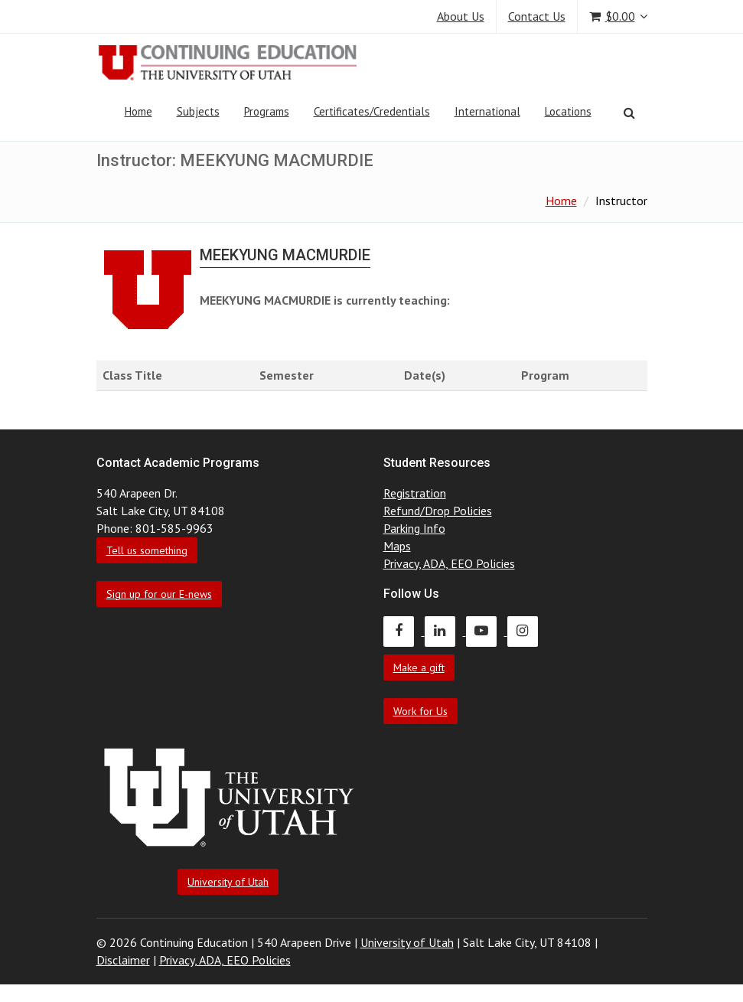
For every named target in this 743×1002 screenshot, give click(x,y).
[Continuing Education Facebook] (404, 630)
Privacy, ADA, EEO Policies (449, 563)
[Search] (629, 112)
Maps (397, 545)
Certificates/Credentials (372, 111)
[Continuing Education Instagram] (526, 630)
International (487, 111)
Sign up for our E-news (159, 594)
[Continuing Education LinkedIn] (445, 630)
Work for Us (420, 711)
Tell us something (146, 550)
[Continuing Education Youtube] (486, 630)
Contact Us (536, 16)
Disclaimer (123, 960)
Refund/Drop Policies (437, 510)
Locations (568, 111)
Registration (414, 493)
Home (138, 111)
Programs (266, 111)
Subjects (198, 111)
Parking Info (414, 528)
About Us (460, 16)
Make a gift (419, 667)
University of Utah (228, 882)
